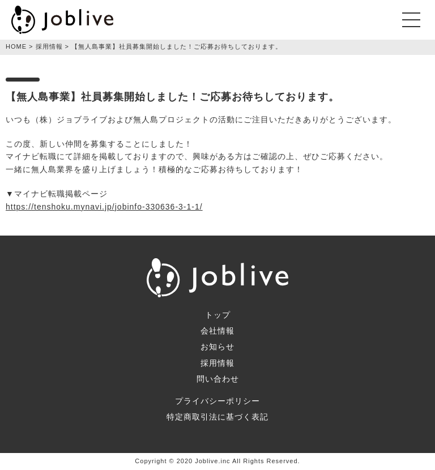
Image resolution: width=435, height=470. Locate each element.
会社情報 (217, 330)
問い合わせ (218, 378)
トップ (218, 314)
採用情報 (217, 363)
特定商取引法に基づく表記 (217, 416)
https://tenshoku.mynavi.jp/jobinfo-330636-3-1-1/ (104, 206)
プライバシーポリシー (217, 400)
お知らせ (217, 346)
